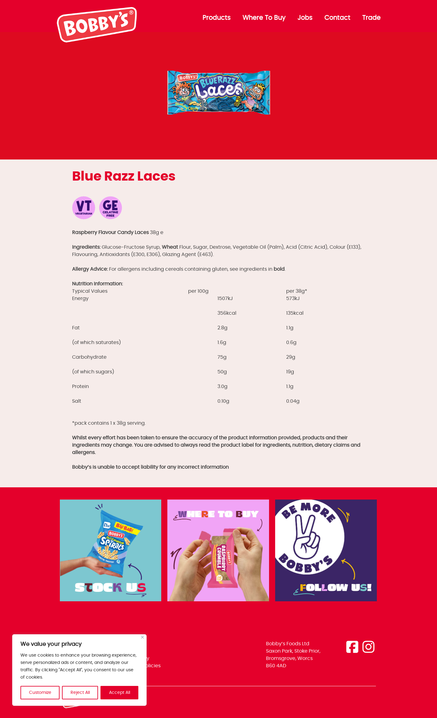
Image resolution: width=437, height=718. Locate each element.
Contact (337, 18)
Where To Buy (264, 18)
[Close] (142, 637)
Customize (40, 693)
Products (216, 18)
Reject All (80, 693)
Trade (371, 18)
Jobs (304, 18)
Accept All (119, 693)
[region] (79, 670)
